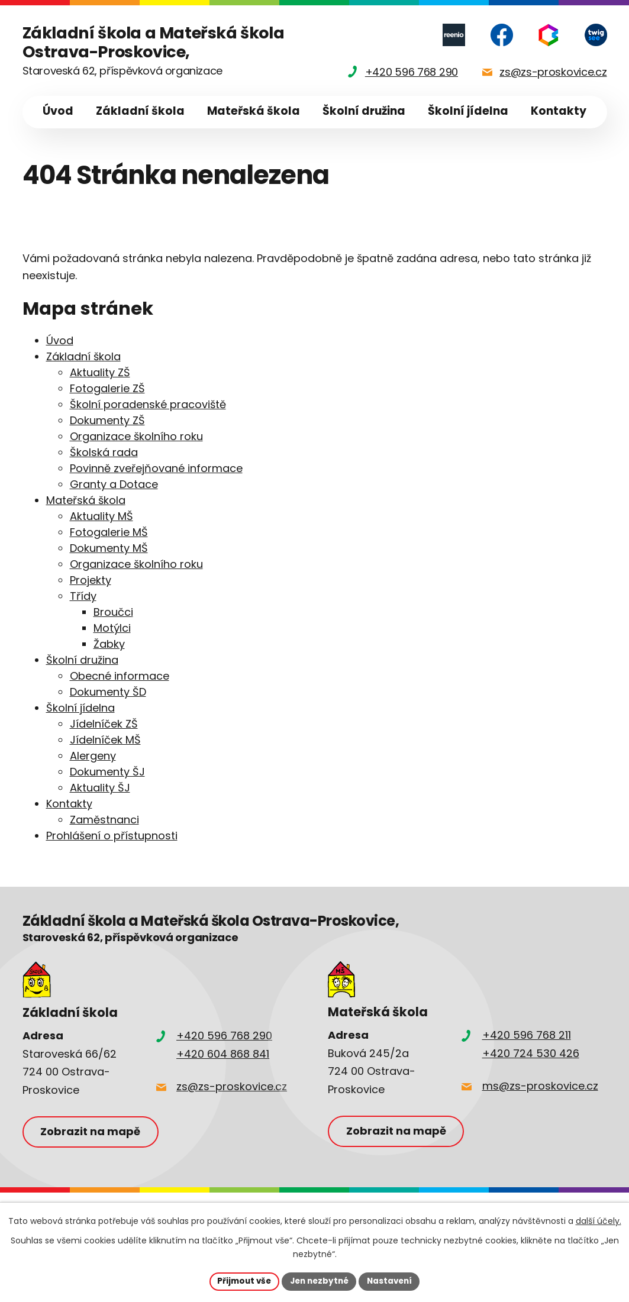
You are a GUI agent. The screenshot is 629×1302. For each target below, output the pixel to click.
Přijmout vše (241, 1281)
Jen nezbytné (319, 1281)
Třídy (83, 596)
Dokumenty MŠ (109, 548)
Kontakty (558, 111)
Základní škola (140, 111)
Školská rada (104, 452)
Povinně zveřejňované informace (156, 468)
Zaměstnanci (104, 819)
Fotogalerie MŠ (109, 532)
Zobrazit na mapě (93, 1132)
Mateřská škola (253, 111)
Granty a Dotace (114, 484)
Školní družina (363, 111)
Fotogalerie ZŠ (107, 388)
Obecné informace (119, 675)
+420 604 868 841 (222, 1053)
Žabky (109, 644)
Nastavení (393, 1281)
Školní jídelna (468, 111)
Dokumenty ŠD (108, 691)
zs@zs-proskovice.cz (231, 1086)
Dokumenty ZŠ (107, 420)
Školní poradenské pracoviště (148, 404)
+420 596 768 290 (224, 1035)
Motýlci (112, 628)
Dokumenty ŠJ (107, 771)
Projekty (90, 580)
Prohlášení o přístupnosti (112, 835)
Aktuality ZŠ (100, 372)
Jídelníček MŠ (105, 739)
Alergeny (93, 755)
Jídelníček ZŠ (104, 723)
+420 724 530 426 (530, 1053)
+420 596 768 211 (526, 1035)
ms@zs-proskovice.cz (540, 1085)
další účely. (598, 1220)
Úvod (58, 111)
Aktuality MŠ (101, 516)
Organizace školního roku (136, 436)
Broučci (113, 612)
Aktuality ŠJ (100, 787)
